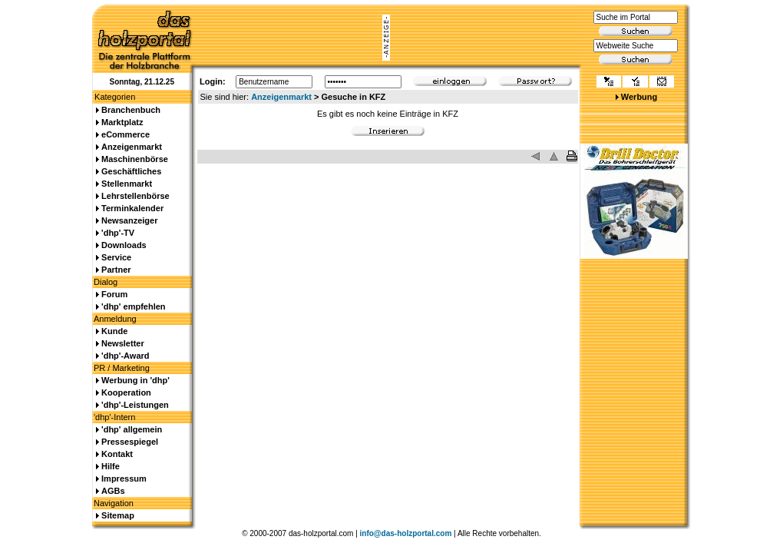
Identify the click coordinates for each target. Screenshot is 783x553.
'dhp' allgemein (131, 429)
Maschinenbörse (134, 159)
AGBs (113, 490)
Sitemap (117, 515)
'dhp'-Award (125, 355)
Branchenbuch (130, 109)
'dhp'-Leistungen (135, 404)
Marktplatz (122, 122)
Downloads (124, 245)
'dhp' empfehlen (133, 306)
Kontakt (117, 454)
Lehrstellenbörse (135, 195)
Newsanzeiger (129, 220)
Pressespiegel (129, 441)
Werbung (639, 96)
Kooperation (126, 392)
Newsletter (122, 343)
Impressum (124, 478)
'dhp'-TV (117, 232)
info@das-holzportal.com (406, 533)
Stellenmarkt (126, 183)
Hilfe (110, 466)
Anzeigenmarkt (281, 96)
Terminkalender (132, 208)
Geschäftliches (131, 171)
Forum (114, 294)
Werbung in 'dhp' (135, 380)
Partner (116, 269)
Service (116, 257)
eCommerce (125, 134)
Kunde (114, 331)
